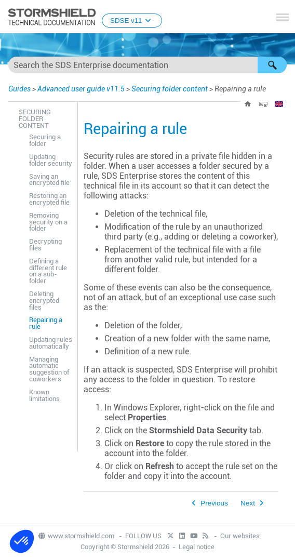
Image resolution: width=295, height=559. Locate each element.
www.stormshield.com (76, 536)
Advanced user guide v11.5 (81, 89)
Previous (214, 503)
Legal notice (196, 547)
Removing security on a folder (48, 222)
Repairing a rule (45, 323)
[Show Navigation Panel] (282, 17)
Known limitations (44, 395)
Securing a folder (45, 140)
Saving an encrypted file (49, 179)
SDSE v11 (132, 20)
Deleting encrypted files (44, 300)
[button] (272, 65)
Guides (19, 89)
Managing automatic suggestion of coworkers (49, 369)
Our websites (240, 536)
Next (247, 503)
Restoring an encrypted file (49, 199)
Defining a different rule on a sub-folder (48, 271)
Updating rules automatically (50, 343)
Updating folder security (50, 160)
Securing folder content (169, 89)
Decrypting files (45, 244)
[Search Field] (147, 65)
